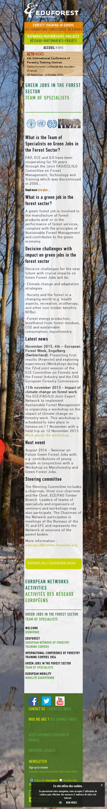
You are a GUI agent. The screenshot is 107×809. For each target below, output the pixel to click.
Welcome (53, 631)
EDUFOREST (53, 643)
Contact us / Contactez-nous (52, 563)
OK (60, 802)
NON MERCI (71, 802)
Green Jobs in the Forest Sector (53, 666)
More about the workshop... (48, 435)
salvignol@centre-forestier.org (51, 545)
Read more (37, 190)
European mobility (53, 676)
